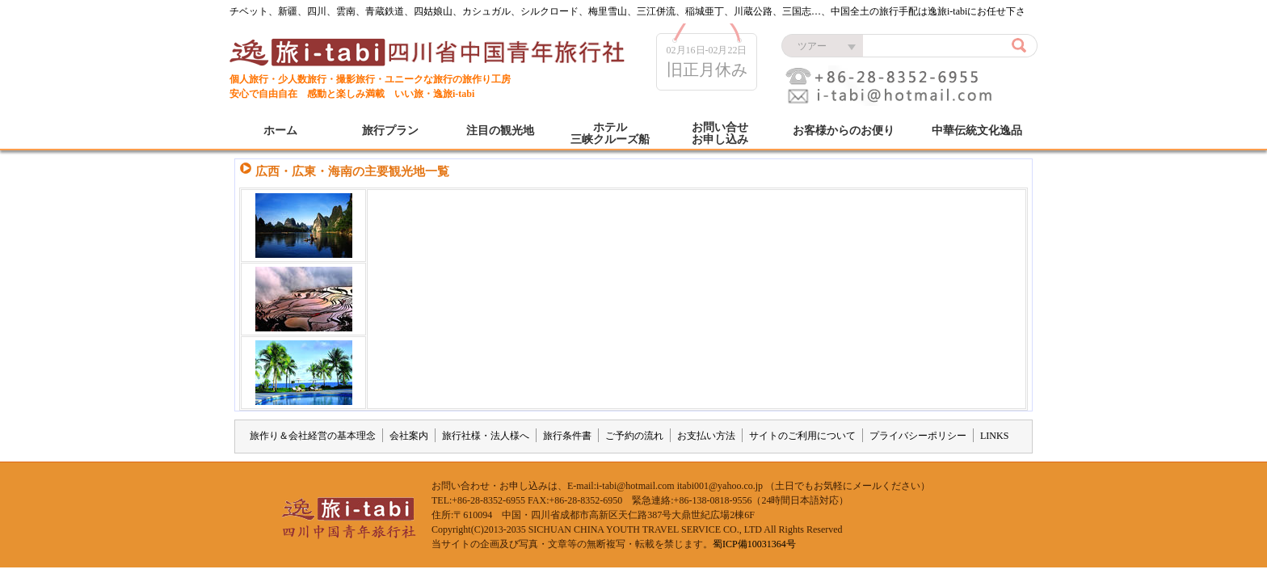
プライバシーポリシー (917, 435)
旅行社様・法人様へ (485, 435)
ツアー (812, 46)
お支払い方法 (706, 435)
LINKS (994, 435)
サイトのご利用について (802, 435)
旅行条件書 (567, 435)
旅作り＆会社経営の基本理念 (313, 435)
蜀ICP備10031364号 (754, 544)
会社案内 (408, 435)
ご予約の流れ (634, 435)
